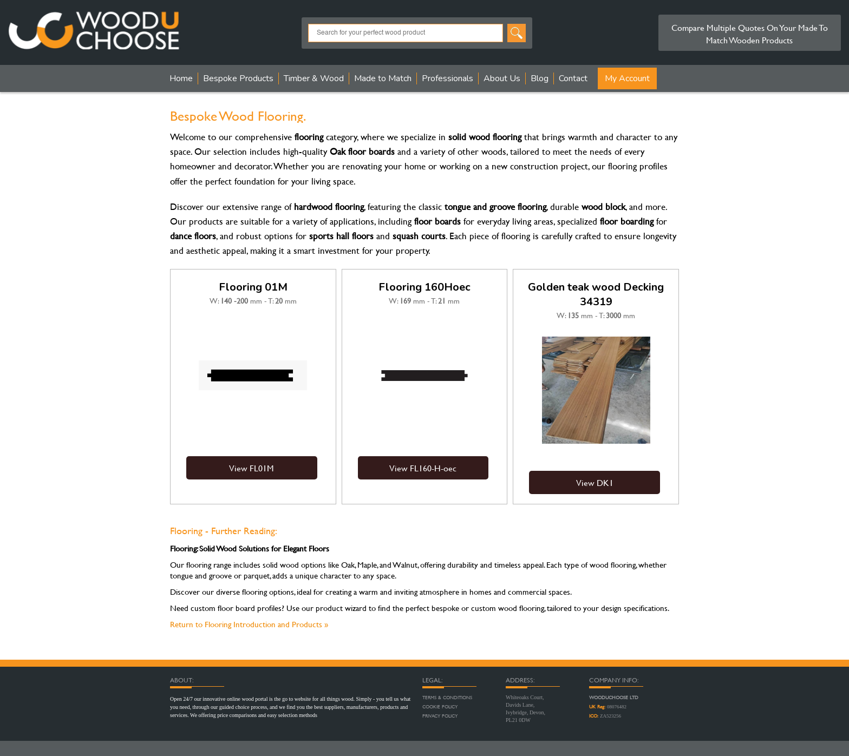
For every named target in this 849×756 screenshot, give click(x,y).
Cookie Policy (440, 707)
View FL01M (251, 468)
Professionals (447, 78)
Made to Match (383, 78)
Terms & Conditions (447, 697)
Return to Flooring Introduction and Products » (249, 624)
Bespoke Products (238, 78)
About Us (502, 78)
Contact (573, 78)
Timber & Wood (314, 78)
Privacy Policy (440, 716)
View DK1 (594, 482)
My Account (627, 78)
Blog (539, 78)
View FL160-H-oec (422, 468)
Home (181, 78)
